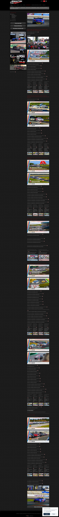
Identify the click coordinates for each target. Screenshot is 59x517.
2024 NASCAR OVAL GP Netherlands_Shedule (35, 234)
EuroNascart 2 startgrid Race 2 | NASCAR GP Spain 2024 (36, 462)
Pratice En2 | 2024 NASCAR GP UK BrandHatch (35, 304)
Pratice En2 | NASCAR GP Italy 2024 (33, 381)
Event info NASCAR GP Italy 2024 (33, 373)
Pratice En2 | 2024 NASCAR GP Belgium (34, 68)
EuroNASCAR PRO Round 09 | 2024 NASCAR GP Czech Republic (46, 206)
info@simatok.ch (14, 20)
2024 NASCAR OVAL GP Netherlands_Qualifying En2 (36, 238)
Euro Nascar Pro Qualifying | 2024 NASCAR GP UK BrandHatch (37, 306)
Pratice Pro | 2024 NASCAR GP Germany (34, 130)
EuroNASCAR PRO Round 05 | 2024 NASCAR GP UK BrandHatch (29, 325)
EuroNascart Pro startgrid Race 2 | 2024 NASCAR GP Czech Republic (38, 199)
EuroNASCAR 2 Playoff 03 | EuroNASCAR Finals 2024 (35, 83)
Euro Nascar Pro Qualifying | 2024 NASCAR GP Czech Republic (37, 194)
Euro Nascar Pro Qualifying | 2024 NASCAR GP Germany (36, 135)
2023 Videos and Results (43, 7)
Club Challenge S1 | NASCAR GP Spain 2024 (35, 480)
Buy (44, 1)
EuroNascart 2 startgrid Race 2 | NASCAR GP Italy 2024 (36, 391)
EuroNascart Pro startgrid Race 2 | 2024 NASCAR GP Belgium (37, 76)
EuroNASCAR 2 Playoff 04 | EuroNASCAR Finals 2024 (41, 83)
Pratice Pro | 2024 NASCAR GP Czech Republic (35, 188)
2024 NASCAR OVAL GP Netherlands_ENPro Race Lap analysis (37, 245)
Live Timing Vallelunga (31, 409)
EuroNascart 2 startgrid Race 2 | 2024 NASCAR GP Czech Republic (37, 202)
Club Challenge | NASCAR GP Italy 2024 (34, 406)
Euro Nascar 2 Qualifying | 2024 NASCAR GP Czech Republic (37, 196)
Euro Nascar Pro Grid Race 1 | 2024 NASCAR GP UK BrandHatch (37, 313)
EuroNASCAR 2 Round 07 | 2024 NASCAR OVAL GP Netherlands (44, 250)
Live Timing (29, 34)
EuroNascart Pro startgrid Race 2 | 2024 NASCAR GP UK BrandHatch (38, 318)
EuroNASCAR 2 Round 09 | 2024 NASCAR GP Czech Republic (41, 206)
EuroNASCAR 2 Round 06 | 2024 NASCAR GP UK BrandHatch (41, 325)
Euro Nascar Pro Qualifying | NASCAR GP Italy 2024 (35, 383)
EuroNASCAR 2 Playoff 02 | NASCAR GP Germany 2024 (40, 145)
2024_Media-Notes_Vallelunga (32, 370)
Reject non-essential (53, 514)
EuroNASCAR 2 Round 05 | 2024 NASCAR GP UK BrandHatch (35, 325)
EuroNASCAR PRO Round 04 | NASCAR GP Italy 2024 (46, 396)
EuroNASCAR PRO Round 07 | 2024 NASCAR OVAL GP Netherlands (32, 250)
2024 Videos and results (14, 8)
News (38, 7)
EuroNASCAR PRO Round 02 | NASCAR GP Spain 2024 (46, 467)
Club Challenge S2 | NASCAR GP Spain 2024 (35, 483)
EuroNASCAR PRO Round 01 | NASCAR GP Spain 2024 (29, 467)
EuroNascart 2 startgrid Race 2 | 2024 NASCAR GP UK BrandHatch (37, 321)
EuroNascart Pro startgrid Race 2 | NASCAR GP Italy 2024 (36, 389)
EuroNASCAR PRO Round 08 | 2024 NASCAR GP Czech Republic (29, 206)
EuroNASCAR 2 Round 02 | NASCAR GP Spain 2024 (41, 467)
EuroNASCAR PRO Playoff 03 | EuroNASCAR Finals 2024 (29, 83)
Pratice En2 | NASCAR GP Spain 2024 (34, 451)
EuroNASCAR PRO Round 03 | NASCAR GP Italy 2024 (29, 396)
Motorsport (12, 7)
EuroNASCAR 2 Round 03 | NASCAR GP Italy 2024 (35, 396)
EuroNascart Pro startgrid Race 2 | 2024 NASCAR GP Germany (37, 138)
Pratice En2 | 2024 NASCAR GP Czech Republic (35, 191)
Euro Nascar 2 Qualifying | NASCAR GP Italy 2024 (35, 386)
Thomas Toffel (17, 7)
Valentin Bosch (33, 7)
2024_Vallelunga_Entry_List (32, 365)
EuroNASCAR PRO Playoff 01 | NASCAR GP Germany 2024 (29, 145)
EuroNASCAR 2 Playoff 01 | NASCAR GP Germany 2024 (35, 145)
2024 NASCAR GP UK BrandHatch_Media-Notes (35, 293)
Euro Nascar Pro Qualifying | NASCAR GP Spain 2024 (36, 454)
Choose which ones (48, 511)
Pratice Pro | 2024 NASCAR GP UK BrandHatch (35, 301)
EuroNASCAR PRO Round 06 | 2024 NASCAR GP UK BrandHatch (46, 325)
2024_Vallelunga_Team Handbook (33, 367)
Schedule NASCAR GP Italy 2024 (33, 375)
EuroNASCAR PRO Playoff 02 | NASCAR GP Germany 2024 (46, 145)
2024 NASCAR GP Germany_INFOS (33, 127)
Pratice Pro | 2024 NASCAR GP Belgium (34, 65)
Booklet (13, 71)
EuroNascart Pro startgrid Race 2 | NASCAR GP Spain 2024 (37, 459)
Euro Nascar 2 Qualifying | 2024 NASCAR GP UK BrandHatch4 (37, 315)
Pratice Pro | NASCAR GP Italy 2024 (33, 378)
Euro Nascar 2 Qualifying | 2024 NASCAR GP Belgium (36, 73)
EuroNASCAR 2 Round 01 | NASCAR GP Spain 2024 (35, 467)
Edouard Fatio (23, 7)
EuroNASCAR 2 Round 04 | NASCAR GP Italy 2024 (41, 396)
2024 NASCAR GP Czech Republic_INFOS (34, 186)
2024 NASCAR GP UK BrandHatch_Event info (35, 296)
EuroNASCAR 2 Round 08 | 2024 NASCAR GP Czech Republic (35, 206)
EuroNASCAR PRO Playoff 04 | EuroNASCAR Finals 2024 (46, 83)
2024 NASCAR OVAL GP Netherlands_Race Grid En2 (35, 241)
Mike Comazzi (28, 7)
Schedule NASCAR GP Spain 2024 (33, 443)
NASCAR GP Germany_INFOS (32, 99)
